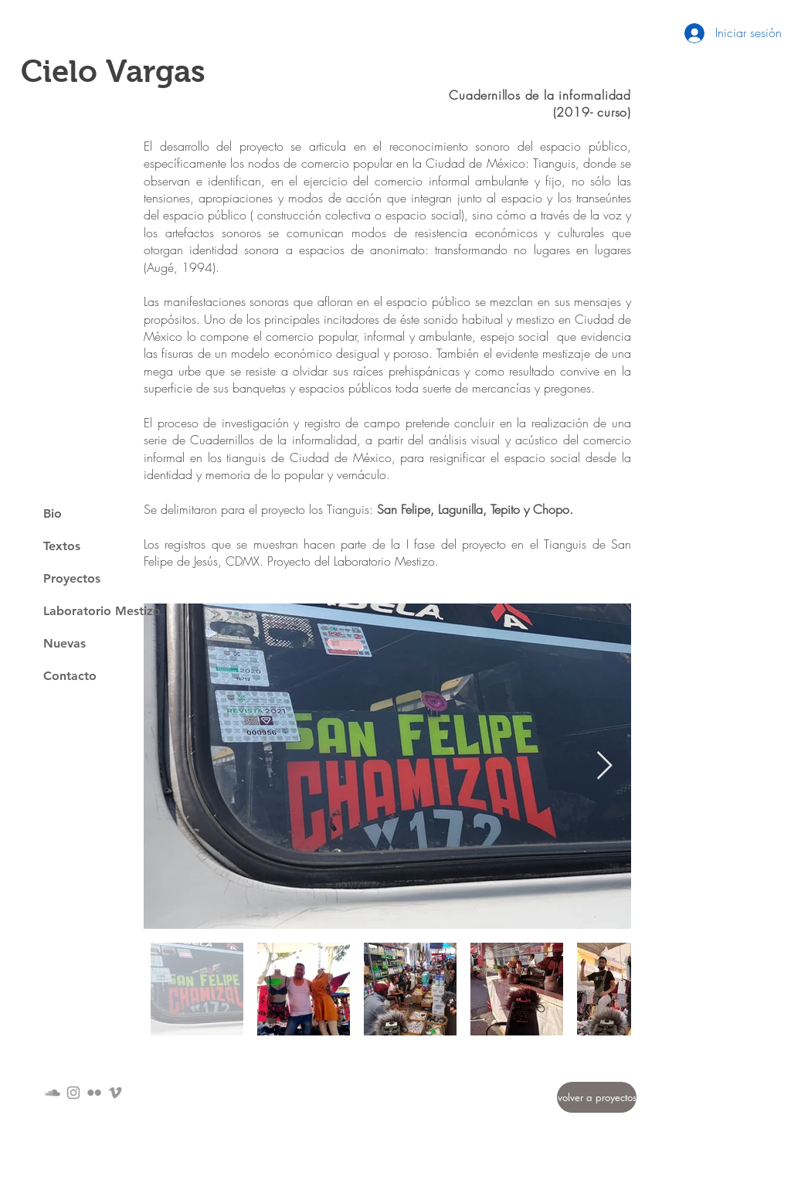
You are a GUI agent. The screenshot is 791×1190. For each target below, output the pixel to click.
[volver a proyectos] (597, 1097)
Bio (52, 513)
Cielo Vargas (113, 71)
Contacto (70, 675)
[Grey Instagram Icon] (73, 1092)
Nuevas (64, 643)
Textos (61, 546)
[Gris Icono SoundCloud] (52, 1092)
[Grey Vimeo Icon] (115, 1092)
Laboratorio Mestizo (102, 611)
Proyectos (71, 578)
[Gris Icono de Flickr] (94, 1092)
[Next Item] (604, 766)
